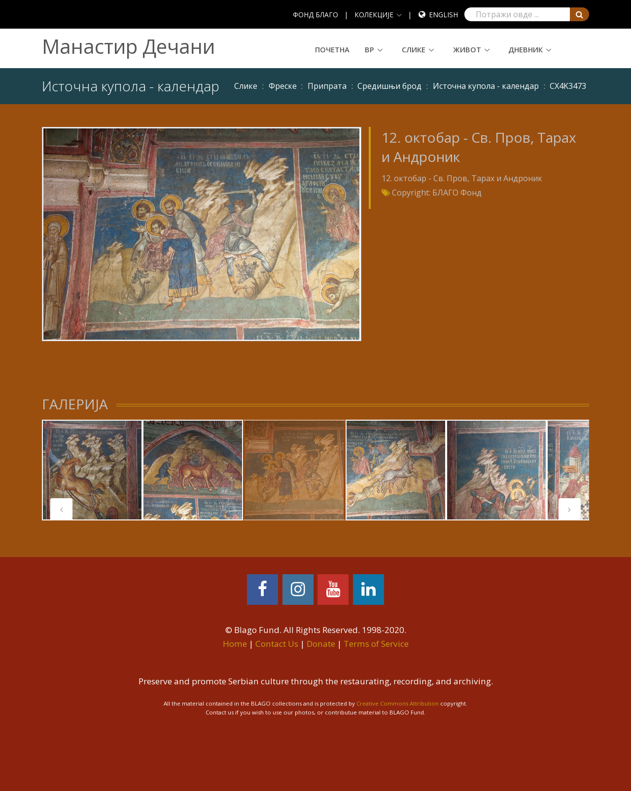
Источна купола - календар (486, 85)
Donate (321, 643)
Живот (467, 49)
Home (235, 643)
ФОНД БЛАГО (315, 14)
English (443, 14)
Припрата (327, 85)
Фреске (283, 85)
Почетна (332, 49)
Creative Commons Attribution (397, 703)
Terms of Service (376, 643)
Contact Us (276, 643)
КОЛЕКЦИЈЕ (373, 14)
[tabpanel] (92, 470)
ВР (369, 49)
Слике (413, 49)
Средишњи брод (389, 85)
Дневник (525, 49)
